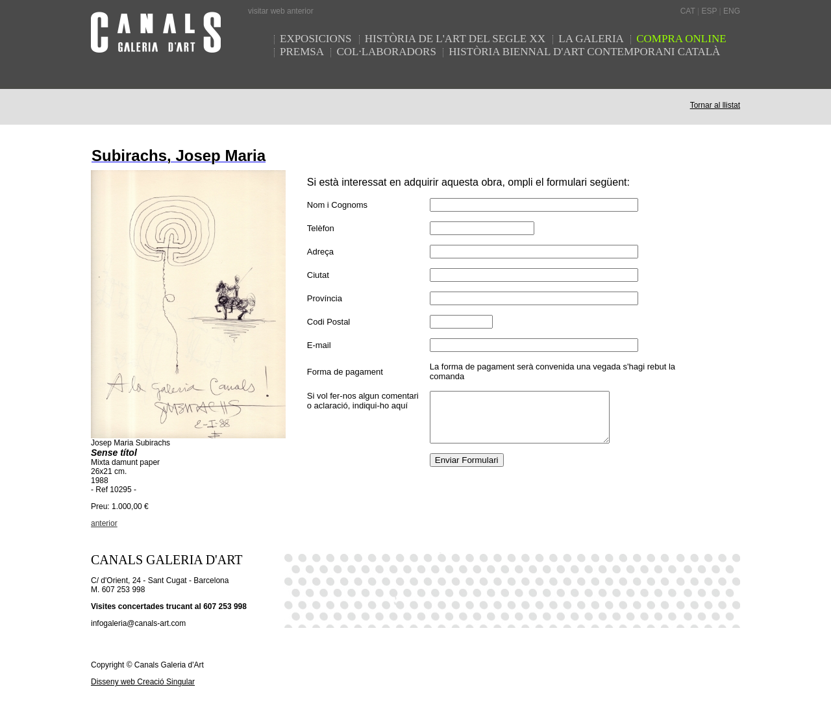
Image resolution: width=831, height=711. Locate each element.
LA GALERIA (592, 38)
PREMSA (302, 51)
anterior (104, 523)
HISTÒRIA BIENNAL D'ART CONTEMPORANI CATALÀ (584, 51)
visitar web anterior (281, 11)
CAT (687, 11)
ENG (731, 11)
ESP (709, 11)
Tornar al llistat (715, 105)
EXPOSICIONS (317, 38)
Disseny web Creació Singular (143, 681)
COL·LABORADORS (386, 51)
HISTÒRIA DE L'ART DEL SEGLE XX (457, 38)
